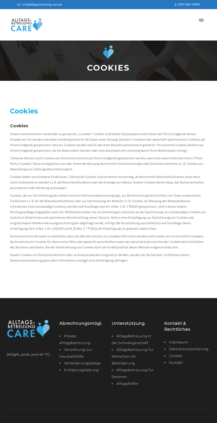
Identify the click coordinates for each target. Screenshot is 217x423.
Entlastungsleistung (81, 370)
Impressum (178, 342)
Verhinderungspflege (82, 363)
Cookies (175, 356)
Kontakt (176, 363)
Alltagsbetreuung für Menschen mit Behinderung (132, 356)
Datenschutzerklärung (189, 349)
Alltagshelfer (127, 384)
